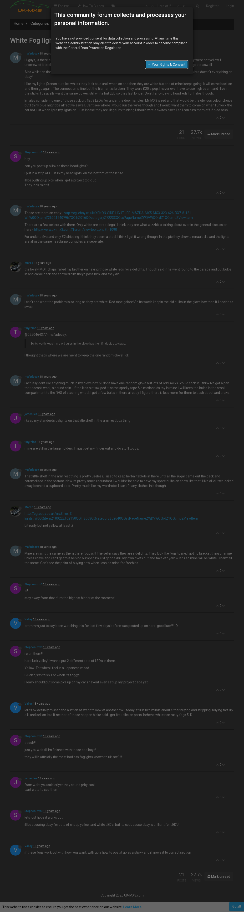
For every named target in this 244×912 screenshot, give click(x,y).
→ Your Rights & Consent (166, 64)
